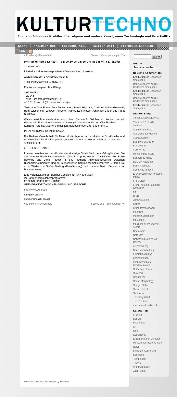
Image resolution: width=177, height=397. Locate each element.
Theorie (137, 362)
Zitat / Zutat (139, 370)
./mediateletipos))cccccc (146, 117)
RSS (22, 51)
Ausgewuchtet (140, 137)
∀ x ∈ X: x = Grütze (143, 121)
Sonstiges (138, 354)
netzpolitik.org (140, 246)
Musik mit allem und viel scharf (146, 225)
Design (137, 318)
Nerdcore (138, 235)
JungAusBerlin (141, 199)
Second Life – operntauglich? (107, 55)
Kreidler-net (45, 46)
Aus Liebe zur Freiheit (145, 133)
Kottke (136, 204)
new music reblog (142, 254)
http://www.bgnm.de (35, 189)
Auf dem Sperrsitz (142, 129)
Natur (136, 346)
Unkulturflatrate (141, 366)
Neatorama (139, 231)
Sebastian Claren (142, 269)
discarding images (143, 169)
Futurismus (139, 322)
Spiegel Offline (141, 285)
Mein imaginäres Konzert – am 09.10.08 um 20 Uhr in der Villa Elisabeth (72, 61)
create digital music (143, 153)
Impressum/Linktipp (137, 46)
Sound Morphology (143, 281)
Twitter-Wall (103, 46)
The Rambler (140, 301)
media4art (64, 382)
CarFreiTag (139, 149)
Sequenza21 (140, 277)
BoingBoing (139, 145)
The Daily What (141, 297)
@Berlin (39, 194)
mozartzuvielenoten (143, 216)
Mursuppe (138, 220)
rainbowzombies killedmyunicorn (142, 264)
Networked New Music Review (145, 240)
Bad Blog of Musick (143, 141)
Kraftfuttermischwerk (144, 208)
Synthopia (138, 293)
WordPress (29, 382)
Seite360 (138, 273)
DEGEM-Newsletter (143, 161)
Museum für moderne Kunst (148, 342)
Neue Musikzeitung (143, 250)
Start (22, 46)
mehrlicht (138, 211)
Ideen (136, 330)
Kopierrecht (139, 334)
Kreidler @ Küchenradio (39, 55)
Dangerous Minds (142, 157)
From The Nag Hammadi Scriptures (146, 186)
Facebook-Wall (74, 46)
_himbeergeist (49, 382)
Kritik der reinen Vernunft (146, 338)
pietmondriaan (141, 258)
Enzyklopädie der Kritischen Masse (148, 175)
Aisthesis (138, 125)
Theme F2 (38, 382)
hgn (135, 191)
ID (134, 326)
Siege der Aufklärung (144, 350)
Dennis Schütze (141, 84)
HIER (136, 195)
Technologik (139, 359)
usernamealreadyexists (145, 305)
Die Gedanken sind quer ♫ (145, 86)
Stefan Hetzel (140, 289)
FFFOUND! (139, 180)
